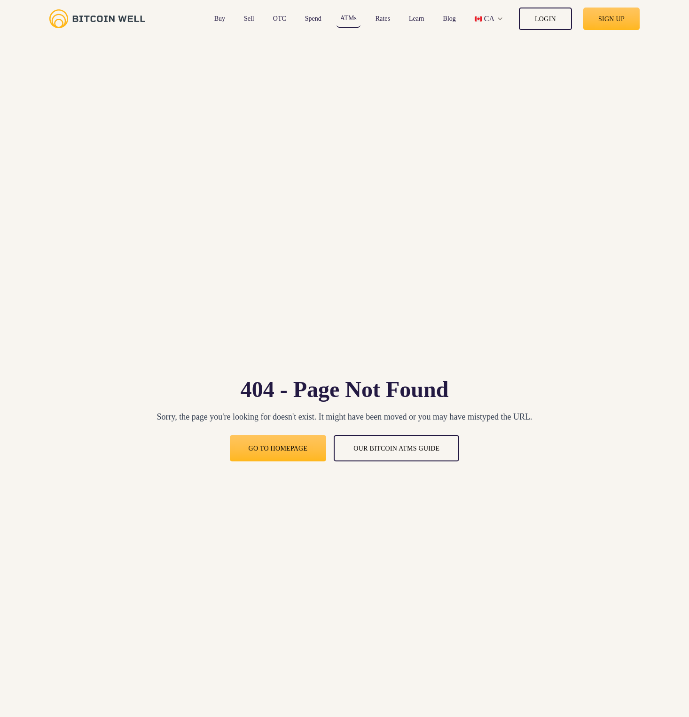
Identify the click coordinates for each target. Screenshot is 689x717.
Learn (416, 18)
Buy (219, 18)
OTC (279, 18)
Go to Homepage (278, 448)
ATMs (348, 18)
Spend (313, 18)
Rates (383, 18)
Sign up (611, 19)
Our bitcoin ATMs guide (396, 448)
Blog (449, 18)
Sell (249, 18)
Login (545, 19)
